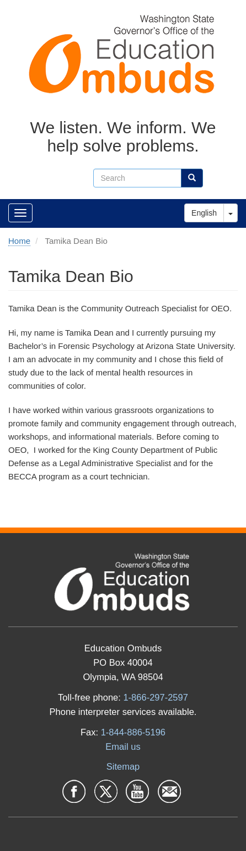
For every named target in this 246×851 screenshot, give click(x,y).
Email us (122, 746)
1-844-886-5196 (133, 732)
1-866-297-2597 (155, 697)
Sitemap (123, 766)
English (204, 212)
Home (19, 241)
